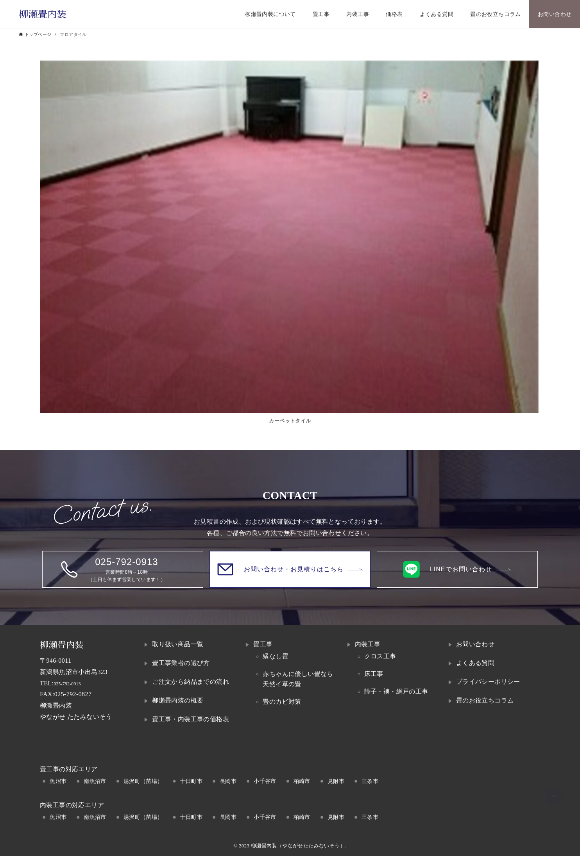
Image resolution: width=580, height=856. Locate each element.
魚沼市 (58, 781)
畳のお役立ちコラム (485, 700)
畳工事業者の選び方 (181, 663)
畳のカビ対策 (282, 701)
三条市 (370, 781)
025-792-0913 (72, 683)
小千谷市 (265, 781)
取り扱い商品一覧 (177, 644)
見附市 (336, 781)
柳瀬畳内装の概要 (177, 700)
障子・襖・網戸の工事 (396, 691)
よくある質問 (475, 663)
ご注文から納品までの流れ (190, 681)
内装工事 (368, 644)
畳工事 (262, 644)
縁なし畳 (275, 656)
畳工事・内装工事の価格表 (190, 719)
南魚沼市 (95, 781)
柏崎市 (302, 781)
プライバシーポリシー (488, 681)
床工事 (373, 674)
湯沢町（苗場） (143, 781)
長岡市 (228, 781)
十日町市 (191, 781)
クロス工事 (380, 656)
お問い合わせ (475, 644)
